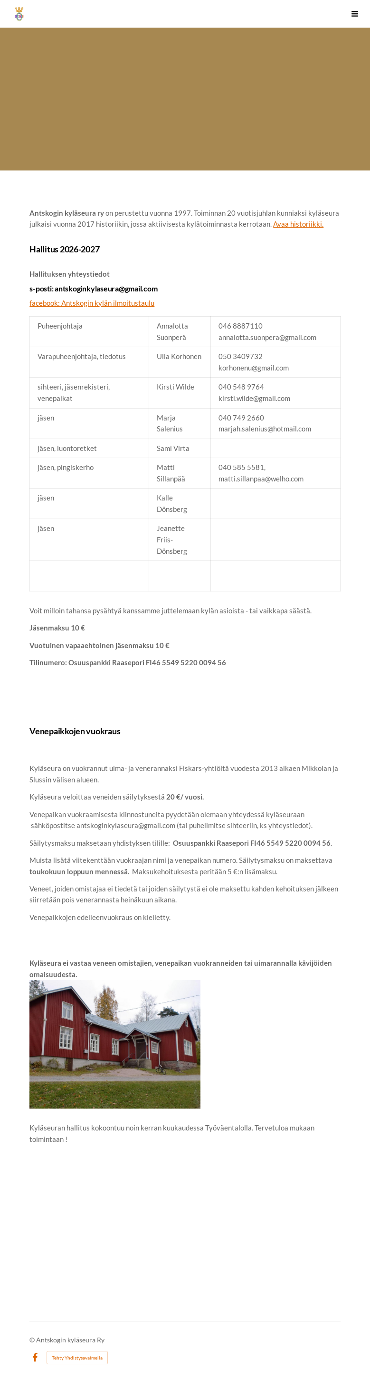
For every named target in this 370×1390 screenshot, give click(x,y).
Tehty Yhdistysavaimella (77, 1357)
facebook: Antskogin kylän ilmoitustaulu (91, 303)
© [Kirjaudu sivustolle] (32, 1340)
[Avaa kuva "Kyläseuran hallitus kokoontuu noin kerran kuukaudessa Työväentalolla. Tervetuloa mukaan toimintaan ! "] (114, 1044)
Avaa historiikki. (298, 224)
